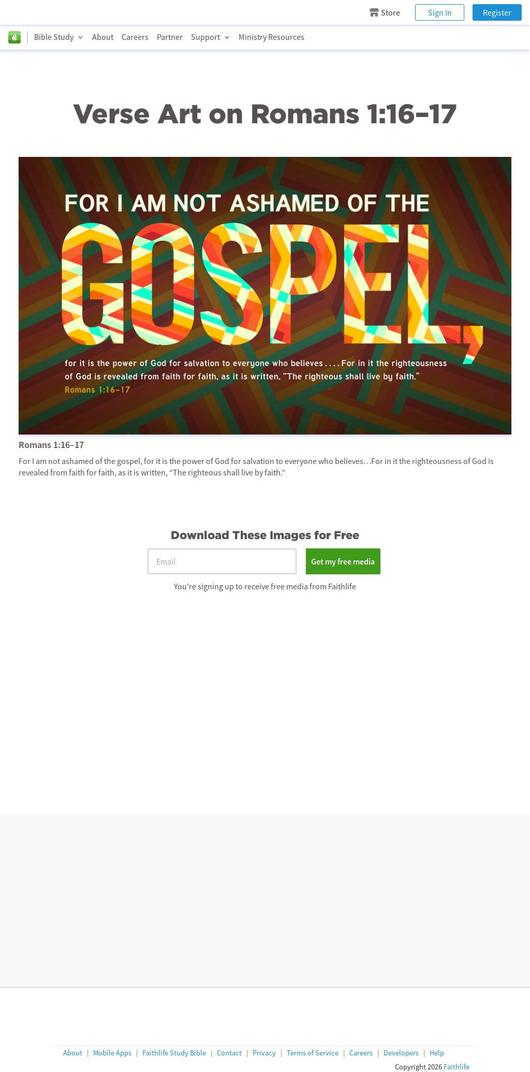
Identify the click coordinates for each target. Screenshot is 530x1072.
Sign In (440, 12)
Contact (229, 1053)
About (102, 37)
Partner (170, 37)
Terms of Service (312, 1053)
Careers (135, 37)
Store (385, 12)
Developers (401, 1053)
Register (497, 12)
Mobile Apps (112, 1053)
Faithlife (456, 1067)
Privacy (264, 1053)
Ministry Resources (271, 37)
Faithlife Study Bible (174, 1053)
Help (437, 1053)
